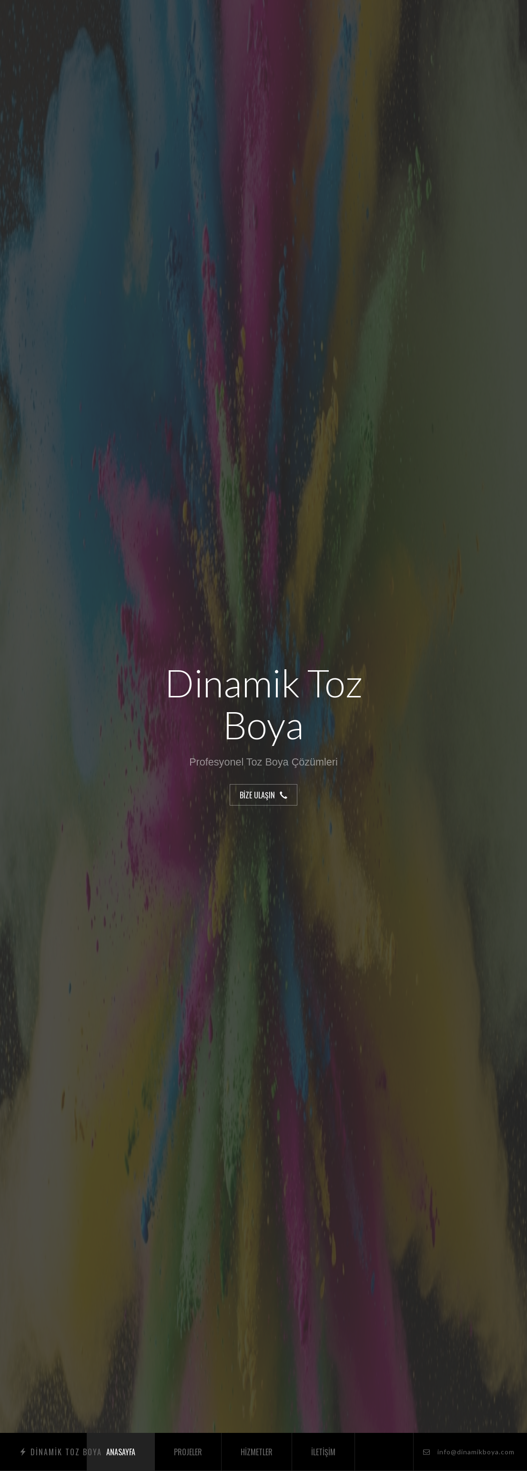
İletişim (323, 1452)
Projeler (188, 1452)
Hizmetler (257, 1452)
